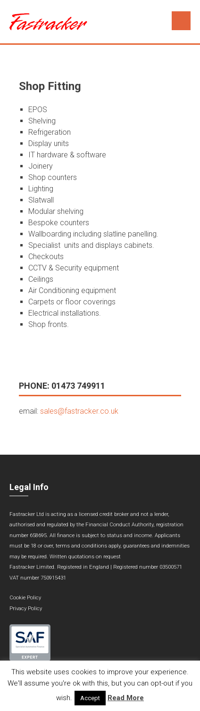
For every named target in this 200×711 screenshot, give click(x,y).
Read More (126, 698)
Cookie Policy (25, 598)
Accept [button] (90, 698)
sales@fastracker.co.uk (79, 411)
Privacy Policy (25, 608)
